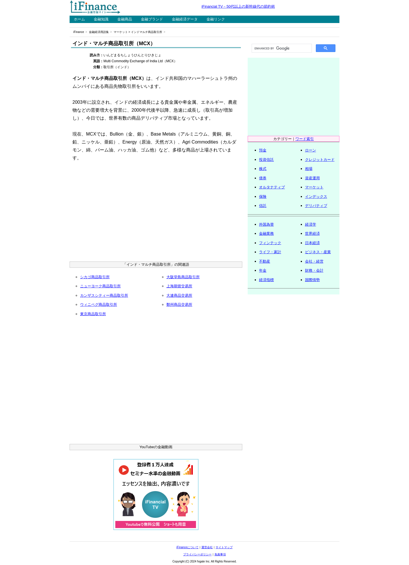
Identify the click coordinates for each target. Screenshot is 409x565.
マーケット (121, 32)
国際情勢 (312, 280)
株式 (262, 169)
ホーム (79, 19)
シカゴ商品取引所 (95, 277)
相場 (308, 169)
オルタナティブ (272, 187)
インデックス (316, 196)
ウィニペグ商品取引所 (98, 304)
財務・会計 (314, 270)
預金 (262, 150)
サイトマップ (224, 547)
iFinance (78, 32)
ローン (310, 150)
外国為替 (266, 224)
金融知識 (101, 19)
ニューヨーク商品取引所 (100, 286)
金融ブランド (152, 19)
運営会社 (207, 547)
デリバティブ (316, 205)
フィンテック (270, 243)
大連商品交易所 (179, 295)
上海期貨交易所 (179, 286)
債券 (262, 178)
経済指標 (266, 280)
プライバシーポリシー (197, 554)
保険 (262, 196)
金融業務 (266, 233)
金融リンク (215, 19)
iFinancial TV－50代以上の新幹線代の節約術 (238, 6)
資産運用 (312, 178)
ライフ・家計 (270, 252)
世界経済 (312, 233)
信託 (262, 205)
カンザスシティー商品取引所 (104, 295)
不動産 (264, 261)
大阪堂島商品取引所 (183, 277)
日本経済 (312, 243)
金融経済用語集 (99, 32)
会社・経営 (314, 261)
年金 (262, 270)
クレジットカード (320, 159)
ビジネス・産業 (318, 252)
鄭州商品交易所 (179, 304)
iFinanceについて (187, 547)
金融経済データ (185, 19)
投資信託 (266, 159)
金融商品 (124, 19)
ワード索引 (304, 139)
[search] (281, 48)
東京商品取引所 (93, 314)
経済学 (310, 224)
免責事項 (220, 554)
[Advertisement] (156, 213)
